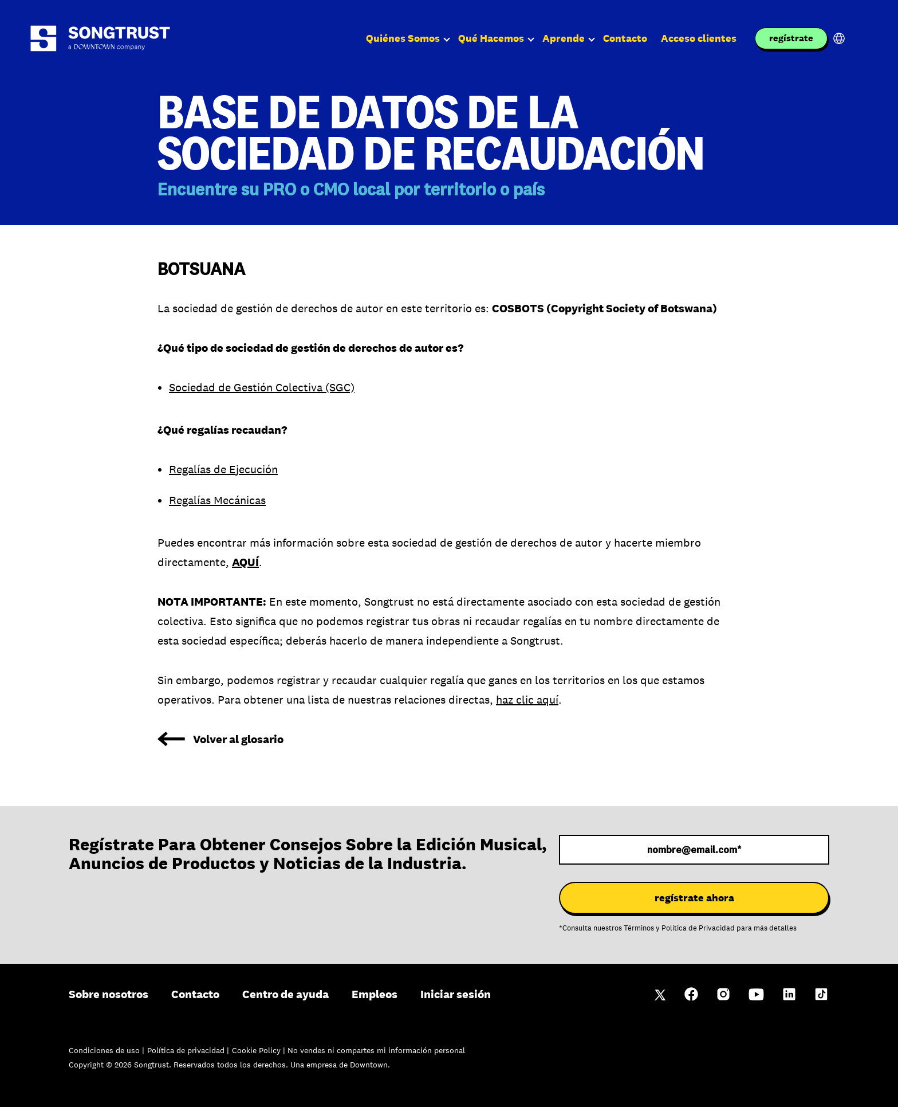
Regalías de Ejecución (223, 469)
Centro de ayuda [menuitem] (285, 994)
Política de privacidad (187, 1050)
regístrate (791, 38)
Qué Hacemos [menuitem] (491, 38)
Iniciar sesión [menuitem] (455, 994)
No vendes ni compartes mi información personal (376, 1050)
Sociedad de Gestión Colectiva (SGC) (262, 387)
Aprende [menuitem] (563, 38)
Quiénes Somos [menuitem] (403, 38)
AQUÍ (245, 562)
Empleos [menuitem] (374, 994)
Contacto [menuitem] (625, 38)
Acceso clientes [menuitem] (698, 38)
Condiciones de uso (105, 1050)
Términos (639, 928)
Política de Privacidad (698, 928)
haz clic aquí (527, 699)
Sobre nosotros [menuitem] (108, 994)
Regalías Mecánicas (217, 500)
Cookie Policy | (259, 1050)
